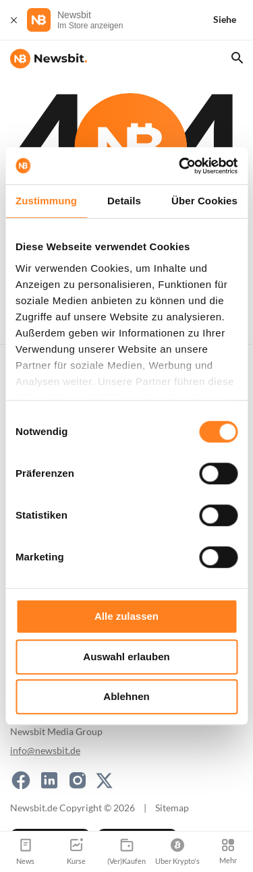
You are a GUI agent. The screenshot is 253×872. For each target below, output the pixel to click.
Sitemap (172, 807)
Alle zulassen (126, 616)
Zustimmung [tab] (46, 200)
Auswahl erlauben (126, 656)
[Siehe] (233, 20)
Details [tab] (124, 200)
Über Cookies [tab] (204, 200)
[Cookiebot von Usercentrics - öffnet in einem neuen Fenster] (180, 166)
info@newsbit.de (45, 750)
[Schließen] (13, 20)
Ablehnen (126, 696)
